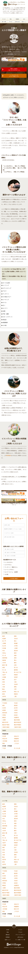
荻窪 (3, 694)
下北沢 (4, 748)
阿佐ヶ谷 (16, 691)
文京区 (4, 708)
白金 (3, 684)
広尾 (15, 665)
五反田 (16, 684)
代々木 (4, 655)
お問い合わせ (17, 21)
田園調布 (16, 738)
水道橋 (4, 677)
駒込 (3, 689)
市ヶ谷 (4, 670)
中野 (15, 689)
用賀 (3, 743)
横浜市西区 (17, 720)
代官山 (4, 653)
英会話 (4, 319)
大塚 (3, 686)
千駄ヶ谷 (4, 672)
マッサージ (6, 294)
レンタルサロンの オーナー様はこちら (14, 76)
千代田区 (4, 703)
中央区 (16, 703)
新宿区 (16, 705)
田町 (3, 679)
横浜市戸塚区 (5, 724)
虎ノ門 (4, 641)
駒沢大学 (16, 741)
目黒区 (4, 710)
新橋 (15, 636)
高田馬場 (4, 658)
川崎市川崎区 (5, 727)
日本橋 (4, 648)
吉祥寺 (4, 696)
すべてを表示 (6, 283)
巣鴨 (15, 686)
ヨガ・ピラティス (7, 316)
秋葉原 (16, 674)
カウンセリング (7, 288)
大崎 (15, 682)
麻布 (15, 662)
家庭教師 (5, 322)
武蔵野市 (16, 717)
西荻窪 (16, 694)
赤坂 (3, 667)
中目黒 (4, 736)
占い (4, 305)
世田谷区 (4, 712)
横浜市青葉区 (17, 724)
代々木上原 (17, 748)
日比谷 (16, 638)
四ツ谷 (16, 667)
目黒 (3, 682)
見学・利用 (4, 21)
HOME (7, 929)
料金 (10, 19)
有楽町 (4, 638)
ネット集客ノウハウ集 (20, 939)
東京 (15, 641)
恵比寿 (16, 650)
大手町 (16, 645)
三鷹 (15, 696)
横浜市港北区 (17, 722)
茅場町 (16, 643)
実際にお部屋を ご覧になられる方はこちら (14, 69)
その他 (4, 325)
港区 (3, 705)
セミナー (5, 308)
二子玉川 (16, 743)
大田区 (16, 710)
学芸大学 (4, 738)
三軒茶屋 (4, 741)
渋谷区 (16, 712)
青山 (15, 660)
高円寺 (4, 691)
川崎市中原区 (17, 727)
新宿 (15, 653)
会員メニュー (24, 21)
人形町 (16, 648)
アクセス (10, 21)
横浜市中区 (5, 722)
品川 (15, 679)
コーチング (6, 299)
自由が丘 (16, 736)
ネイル (4, 302)
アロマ (4, 291)
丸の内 (4, 645)
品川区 (16, 708)
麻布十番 (4, 665)
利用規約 (8, 455)
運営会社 (8, 934)
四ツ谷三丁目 (17, 672)
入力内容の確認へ (14, 578)
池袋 (15, 655)
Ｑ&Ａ (24, 19)
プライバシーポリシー (20, 934)
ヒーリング (6, 285)
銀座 (3, 636)
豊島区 (4, 717)
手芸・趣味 (6, 314)
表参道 (4, 660)
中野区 (4, 715)
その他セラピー (7, 296)
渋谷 (3, 650)
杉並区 (16, 715)
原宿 (15, 658)
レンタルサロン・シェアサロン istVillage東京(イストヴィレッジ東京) (14, 3)
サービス (4, 19)
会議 (4, 311)
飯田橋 (16, 670)
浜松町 (16, 677)
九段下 (4, 674)
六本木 (4, 662)
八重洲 (4, 643)
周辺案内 (17, 19)
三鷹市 (4, 720)
